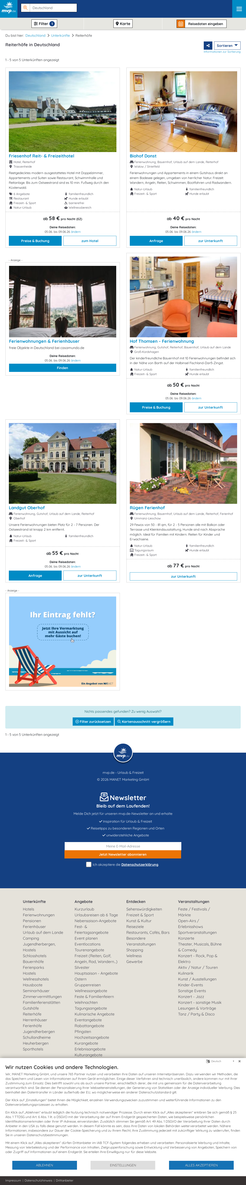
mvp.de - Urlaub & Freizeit (123, 772)
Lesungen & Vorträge (197, 1008)
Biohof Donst (143, 156)
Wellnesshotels (36, 979)
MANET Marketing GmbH (129, 779)
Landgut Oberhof (27, 507)
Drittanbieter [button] (64, 1180)
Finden (62, 368)
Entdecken (136, 901)
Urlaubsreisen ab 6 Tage (96, 914)
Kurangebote (86, 1043)
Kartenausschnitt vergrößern (144, 721)
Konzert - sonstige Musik (200, 1002)
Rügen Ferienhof (147, 507)
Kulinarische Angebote (94, 1014)
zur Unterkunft (210, 241)
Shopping (134, 949)
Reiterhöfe (32, 1014)
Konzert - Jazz (191, 996)
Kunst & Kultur (139, 920)
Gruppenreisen (88, 984)
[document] (123, 1112)
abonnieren (123, 854)
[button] (48, 7)
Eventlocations (87, 944)
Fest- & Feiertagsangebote (91, 929)
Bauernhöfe (33, 961)
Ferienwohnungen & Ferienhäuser (44, 341)
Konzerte (186, 938)
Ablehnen (44, 1165)
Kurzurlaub (84, 909)
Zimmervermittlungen (42, 996)
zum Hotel (89, 241)
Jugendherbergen (39, 1031)
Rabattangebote (89, 1025)
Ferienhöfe (32, 1025)
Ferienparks (33, 967)
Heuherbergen (36, 1043)
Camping (31, 938)
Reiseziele (135, 926)
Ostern (80, 979)
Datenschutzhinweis (38, 1180)
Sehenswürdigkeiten (144, 909)
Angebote (83, 901)
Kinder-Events (190, 984)
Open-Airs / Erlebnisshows (190, 923)
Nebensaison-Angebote (95, 920)
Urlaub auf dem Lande (43, 932)
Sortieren (225, 45)
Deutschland (35, 35)
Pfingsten (83, 1031)
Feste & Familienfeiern (94, 996)
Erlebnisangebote (90, 1049)
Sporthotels (33, 1049)
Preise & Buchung (35, 241)
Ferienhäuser (34, 926)
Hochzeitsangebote (92, 1037)
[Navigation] (239, 9)
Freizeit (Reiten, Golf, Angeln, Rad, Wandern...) (96, 958)
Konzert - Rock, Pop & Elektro (197, 958)
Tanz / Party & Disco (196, 1014)
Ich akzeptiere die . (123, 864)
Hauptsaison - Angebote (96, 973)
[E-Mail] (123, 846)
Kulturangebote (88, 1054)
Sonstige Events (192, 990)
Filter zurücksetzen (93, 721)
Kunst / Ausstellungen (197, 979)
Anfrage (156, 241)
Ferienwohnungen (39, 914)
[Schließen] (239, 1061)
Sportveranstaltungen (197, 932)
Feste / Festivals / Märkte (194, 912)
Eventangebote (88, 1019)
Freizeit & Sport (140, 914)
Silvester (82, 967)
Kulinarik (186, 973)
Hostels (29, 973)
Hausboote (32, 984)
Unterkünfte (60, 35)
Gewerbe (134, 961)
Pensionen (32, 920)
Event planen (86, 938)
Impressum (13, 1180)
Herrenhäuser (35, 1019)
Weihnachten (86, 1002)
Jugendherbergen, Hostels (39, 947)
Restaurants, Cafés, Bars (147, 932)
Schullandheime (37, 1037)
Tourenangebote (89, 949)
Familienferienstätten (41, 1002)
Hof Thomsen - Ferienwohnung (162, 341)
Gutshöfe (31, 1008)
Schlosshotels (34, 955)
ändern (76, 232)
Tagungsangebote (91, 1008)
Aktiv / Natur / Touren (198, 967)
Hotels (28, 909)
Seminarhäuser (36, 990)
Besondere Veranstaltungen (141, 941)
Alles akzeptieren (201, 1165)
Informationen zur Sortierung (222, 51)
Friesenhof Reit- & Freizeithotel (41, 156)
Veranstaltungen (193, 901)
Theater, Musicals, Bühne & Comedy (200, 947)
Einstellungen (123, 1165)
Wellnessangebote (91, 990)
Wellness (134, 955)
